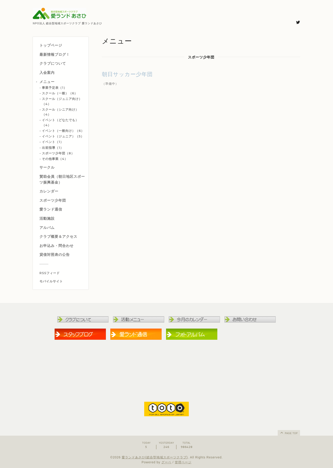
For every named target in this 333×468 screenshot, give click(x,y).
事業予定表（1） (54, 88)
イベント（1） (53, 142)
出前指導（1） (53, 148)
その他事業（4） (55, 159)
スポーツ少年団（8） (58, 153)
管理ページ (183, 462)
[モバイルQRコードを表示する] (62, 281)
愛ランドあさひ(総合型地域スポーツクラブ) (155, 457)
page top (289, 432)
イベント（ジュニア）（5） (63, 136)
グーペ (166, 462)
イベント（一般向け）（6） (63, 131)
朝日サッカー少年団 (127, 74)
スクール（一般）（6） (60, 93)
